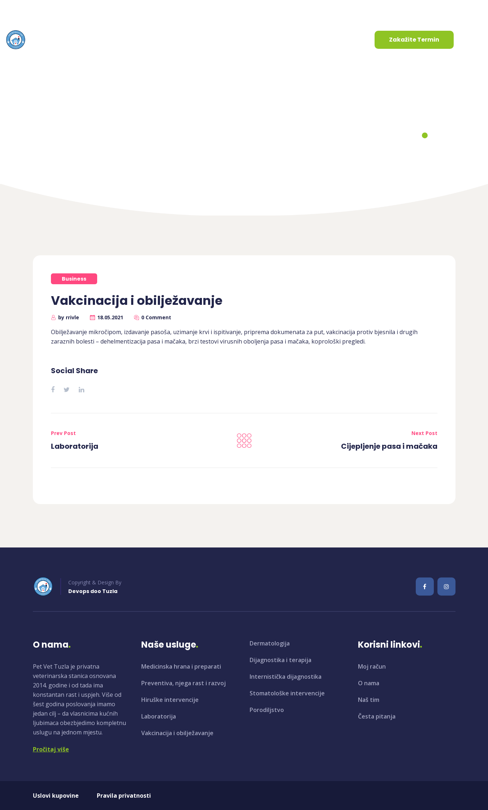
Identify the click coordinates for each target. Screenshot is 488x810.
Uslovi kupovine (56, 796)
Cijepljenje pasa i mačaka (389, 446)
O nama (107, 39)
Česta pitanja (377, 716)
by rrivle (68, 317)
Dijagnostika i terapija (280, 660)
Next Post (424, 433)
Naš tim (368, 700)
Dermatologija (270, 643)
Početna (68, 39)
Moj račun (372, 666)
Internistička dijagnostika (285, 677)
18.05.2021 (110, 317)
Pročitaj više (51, 749)
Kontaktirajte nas (259, 39)
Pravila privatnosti (124, 796)
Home (200, 138)
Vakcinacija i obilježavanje (177, 733)
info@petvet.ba (35, 10)
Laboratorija (74, 446)
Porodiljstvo (267, 710)
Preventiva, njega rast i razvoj (183, 683)
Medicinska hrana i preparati (181, 666)
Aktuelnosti (199, 39)
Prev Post (63, 433)
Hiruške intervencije (170, 700)
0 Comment (156, 317)
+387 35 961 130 (106, 10)
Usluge (150, 39)
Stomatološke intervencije (287, 693)
